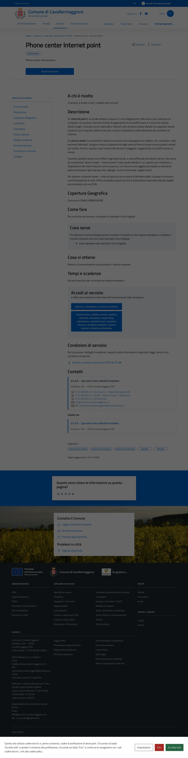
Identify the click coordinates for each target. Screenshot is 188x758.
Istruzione (143, 23)
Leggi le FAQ (59, 640)
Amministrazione (27, 23)
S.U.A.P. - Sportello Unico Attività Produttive (95, 423)
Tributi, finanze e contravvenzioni (111, 615)
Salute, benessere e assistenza (110, 610)
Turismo (99, 619)
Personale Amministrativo (24, 606)
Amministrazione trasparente (109, 640)
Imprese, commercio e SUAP (109, 601)
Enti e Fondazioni (20, 610)
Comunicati (143, 596)
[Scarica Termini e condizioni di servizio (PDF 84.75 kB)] (95, 363)
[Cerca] (170, 13)
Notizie (141, 592)
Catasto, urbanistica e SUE (66, 615)
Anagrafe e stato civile (64, 601)
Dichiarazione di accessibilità (109, 659)
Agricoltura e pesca (63, 592)
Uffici (14, 592)
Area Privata (17, 732)
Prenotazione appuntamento (67, 645)
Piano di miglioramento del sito (110, 663)
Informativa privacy (105, 645)
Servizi (60, 23)
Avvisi (140, 601)
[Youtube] (145, 13)
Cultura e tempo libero (64, 619)
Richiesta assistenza (63, 654)
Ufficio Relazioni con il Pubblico (26, 657)
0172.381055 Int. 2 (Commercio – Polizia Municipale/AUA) (100, 392)
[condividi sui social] (138, 44)
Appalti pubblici (61, 606)
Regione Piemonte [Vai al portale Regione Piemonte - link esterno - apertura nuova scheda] (21, 3)
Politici (15, 601)
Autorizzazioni (60, 610)
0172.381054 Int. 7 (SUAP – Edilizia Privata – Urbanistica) (100, 395)
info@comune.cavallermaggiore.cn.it (29, 664)
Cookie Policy (102, 649)
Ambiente (58, 596)
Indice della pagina (31, 97)
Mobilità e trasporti (105, 606)
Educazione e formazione (65, 624)
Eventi (141, 625)
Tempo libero (126, 23)
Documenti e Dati (20, 615)
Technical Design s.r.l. (31, 749)
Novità (46, 23)
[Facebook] (139, 13)
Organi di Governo (20, 596)
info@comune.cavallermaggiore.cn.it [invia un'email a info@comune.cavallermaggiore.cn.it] (90, 402)
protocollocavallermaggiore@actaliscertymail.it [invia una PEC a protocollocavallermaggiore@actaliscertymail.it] (102, 405)
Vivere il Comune (80, 23)
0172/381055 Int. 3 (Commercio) (88, 398)
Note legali (101, 654)
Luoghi (141, 620)
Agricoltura (109, 23)
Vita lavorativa (102, 624)
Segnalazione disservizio (65, 649)
